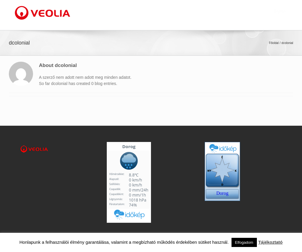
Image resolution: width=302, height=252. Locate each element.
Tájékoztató (270, 242)
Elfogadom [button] (244, 242)
